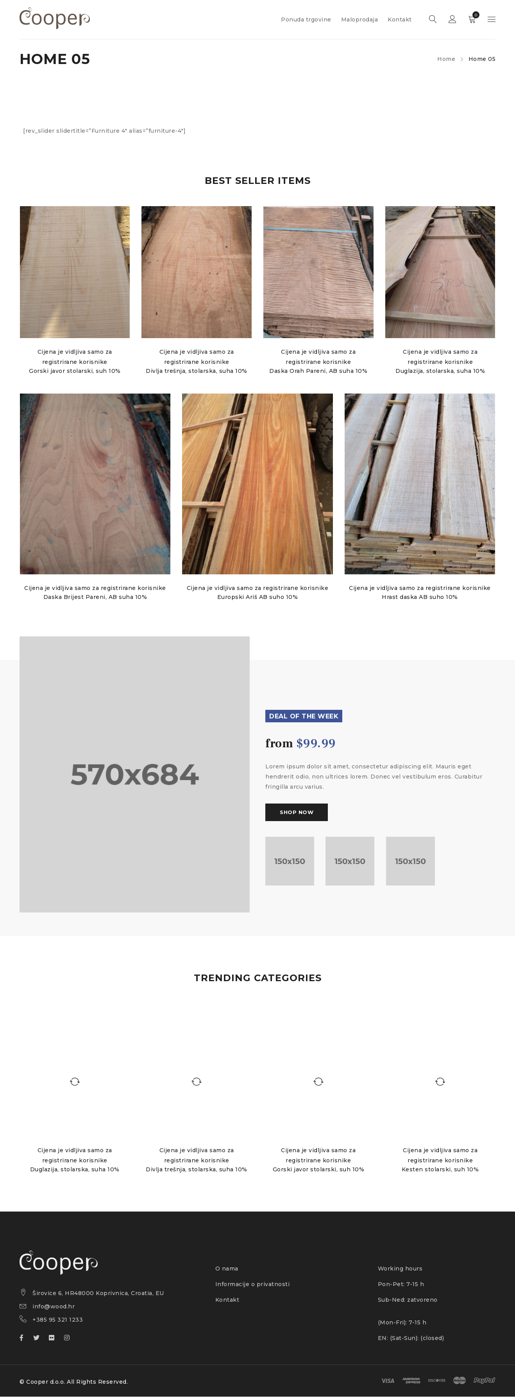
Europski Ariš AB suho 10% (257, 597)
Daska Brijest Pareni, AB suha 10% (95, 597)
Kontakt (227, 1300)
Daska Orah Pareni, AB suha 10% (319, 370)
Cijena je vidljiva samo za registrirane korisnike (95, 588)
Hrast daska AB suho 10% (420, 597)
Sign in (452, 19)
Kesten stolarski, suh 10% (440, 1169)
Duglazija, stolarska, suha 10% (440, 370)
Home (446, 58)
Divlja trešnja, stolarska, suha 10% (196, 370)
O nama (226, 1268)
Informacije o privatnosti (252, 1284)
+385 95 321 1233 (57, 1320)
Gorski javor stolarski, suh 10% (75, 370)
